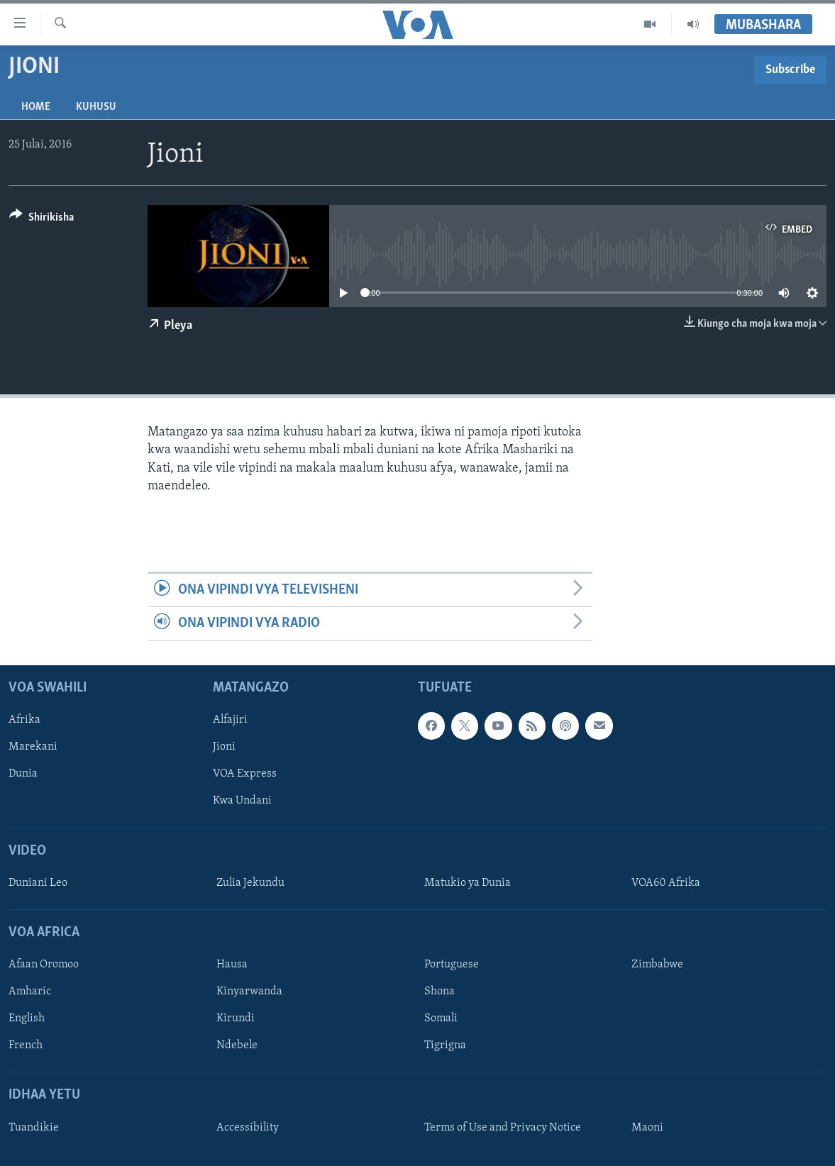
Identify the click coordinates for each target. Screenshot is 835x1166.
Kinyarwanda (249, 991)
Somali (441, 1018)
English (27, 1018)
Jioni (224, 747)
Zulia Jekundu (250, 882)
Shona (439, 991)
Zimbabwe (657, 964)
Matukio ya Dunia (467, 882)
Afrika (24, 720)
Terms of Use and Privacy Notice (502, 1127)
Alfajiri (230, 720)
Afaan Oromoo (44, 964)
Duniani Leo (38, 882)
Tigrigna (445, 1045)
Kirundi (235, 1018)
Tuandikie (34, 1127)
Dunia (23, 773)
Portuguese (451, 964)
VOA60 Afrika (665, 882)
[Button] (41, 219)
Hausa (232, 964)
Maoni (647, 1127)
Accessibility (247, 1127)
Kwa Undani (242, 800)
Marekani (33, 747)
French (26, 1045)
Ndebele (237, 1045)
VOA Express (245, 773)
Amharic (30, 991)
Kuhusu (96, 107)
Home (35, 107)
